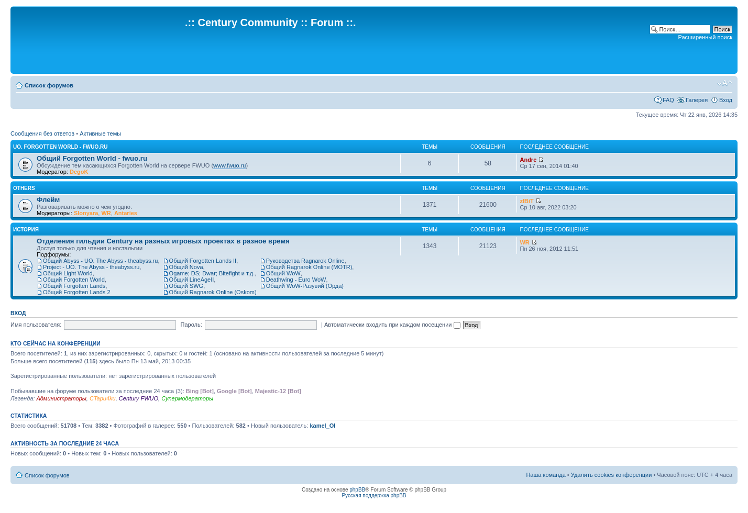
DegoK (79, 172)
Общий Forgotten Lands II (203, 261)
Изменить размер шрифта (724, 83)
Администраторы (61, 398)
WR (106, 213)
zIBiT (526, 201)
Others (24, 188)
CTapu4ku (103, 398)
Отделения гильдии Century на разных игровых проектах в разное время (163, 241)
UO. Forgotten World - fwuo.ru (60, 147)
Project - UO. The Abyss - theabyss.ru (91, 267)
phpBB (357, 490)
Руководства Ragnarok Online (305, 261)
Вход (725, 100)
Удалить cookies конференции (611, 475)
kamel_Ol (322, 425)
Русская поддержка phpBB (374, 495)
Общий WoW (283, 273)
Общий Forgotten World (74, 279)
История (26, 229)
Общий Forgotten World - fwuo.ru (92, 158)
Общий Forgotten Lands (74, 286)
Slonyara (86, 213)
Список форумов (49, 85)
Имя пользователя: (35, 324)
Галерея (697, 100)
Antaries (125, 213)
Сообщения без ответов (42, 133)
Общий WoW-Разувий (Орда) (305, 286)
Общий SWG (186, 286)
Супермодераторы (187, 398)
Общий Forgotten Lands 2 (77, 292)
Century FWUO (138, 398)
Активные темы (100, 133)
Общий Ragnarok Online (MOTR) (309, 267)
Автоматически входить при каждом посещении (392, 324)
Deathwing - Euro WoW (296, 279)
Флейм (48, 200)
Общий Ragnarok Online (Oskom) (213, 292)
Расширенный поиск (705, 37)
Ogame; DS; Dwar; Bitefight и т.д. (212, 273)
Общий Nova (186, 267)
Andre (528, 160)
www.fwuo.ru (229, 165)
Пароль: (191, 324)
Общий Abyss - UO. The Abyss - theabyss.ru (100, 261)
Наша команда (545, 475)
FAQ (668, 100)
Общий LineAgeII (191, 279)
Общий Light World (68, 273)
